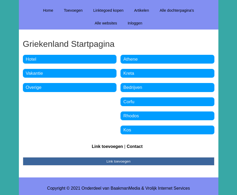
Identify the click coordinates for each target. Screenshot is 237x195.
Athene (130, 59)
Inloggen (135, 23)
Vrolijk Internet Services (167, 188)
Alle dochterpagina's (177, 10)
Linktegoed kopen (108, 10)
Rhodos (131, 115)
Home (48, 10)
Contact (135, 146)
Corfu (129, 101)
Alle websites (106, 23)
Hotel (31, 59)
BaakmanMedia (125, 188)
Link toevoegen (107, 146)
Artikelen (141, 10)
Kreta (128, 73)
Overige (34, 87)
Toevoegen (73, 10)
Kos (127, 129)
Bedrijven (132, 87)
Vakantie (34, 73)
